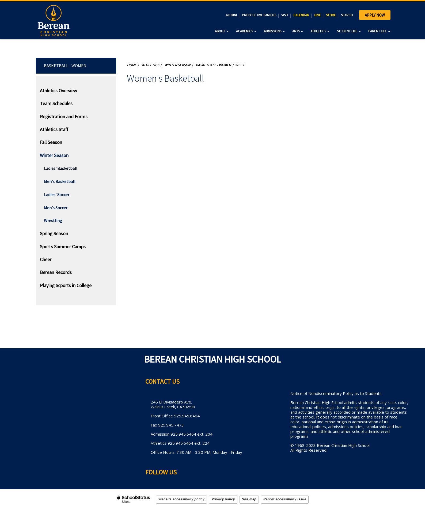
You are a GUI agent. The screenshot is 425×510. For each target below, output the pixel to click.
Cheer (45, 259)
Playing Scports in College (66, 285)
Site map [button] (249, 499)
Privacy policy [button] (223, 499)
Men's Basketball (59, 181)
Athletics (150, 65)
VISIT (284, 15)
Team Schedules (56, 103)
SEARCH (347, 15)
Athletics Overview (58, 90)
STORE (331, 15)
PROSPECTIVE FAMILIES (259, 15)
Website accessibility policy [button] (181, 499)
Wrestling (53, 220)
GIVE (317, 15)
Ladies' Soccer (56, 194)
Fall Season (51, 142)
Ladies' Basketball (60, 168)
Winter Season (54, 155)
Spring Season (54, 233)
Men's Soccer (55, 207)
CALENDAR (301, 15)
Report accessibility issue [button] (284, 499)
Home (131, 65)
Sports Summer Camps (63, 246)
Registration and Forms (64, 116)
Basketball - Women (65, 65)
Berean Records (56, 272)
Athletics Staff (54, 129)
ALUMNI (231, 15)
